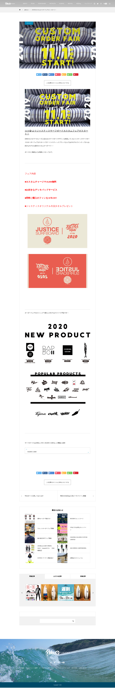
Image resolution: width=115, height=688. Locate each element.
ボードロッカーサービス (63, 668)
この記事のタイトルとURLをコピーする (57, 83)
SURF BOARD (42, 3)
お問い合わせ (83, 668)
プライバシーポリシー (94, 668)
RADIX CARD (32, 451)
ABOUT (25, 3)
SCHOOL (61, 3)
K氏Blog (78, 3)
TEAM (32, 3)
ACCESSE (74, 668)
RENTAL (70, 3)
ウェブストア (88, 3)
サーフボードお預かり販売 (46, 668)
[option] (33, 593)
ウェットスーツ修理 (31, 668)
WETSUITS (52, 3)
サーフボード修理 (19, 668)
